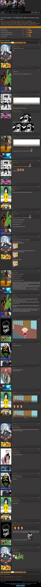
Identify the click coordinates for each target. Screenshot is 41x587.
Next (24, 42)
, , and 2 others (24, 267)
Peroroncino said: (16, 238)
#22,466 (39, 186)
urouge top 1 (25, 24)
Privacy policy (34, 581)
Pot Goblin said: (16, 188)
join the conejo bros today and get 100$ (30, 22)
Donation (7, 12)
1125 (15, 42)
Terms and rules (29, 581)
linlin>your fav (8, 23)
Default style (3, 581)
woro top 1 (36, 24)
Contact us (24, 581)
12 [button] (23, 32)
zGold (6, 86)
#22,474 (39, 392)
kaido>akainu (3, 23)
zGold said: (15, 272)
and (19, 133)
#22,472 (39, 343)
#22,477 (39, 473)
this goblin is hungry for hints (11, 24)
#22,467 (39, 211)
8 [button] (23, 36)
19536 (22, 42)
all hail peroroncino (13, 21)
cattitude (23, 21)
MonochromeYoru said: (17, 394)
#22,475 (39, 423)
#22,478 (39, 497)
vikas (6, 152)
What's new (13, 12)
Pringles (6, 359)
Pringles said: (16, 425)
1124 (12, 42)
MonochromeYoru (6, 335)
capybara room (19, 21)
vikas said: (15, 162)
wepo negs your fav (31, 24)
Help (38, 581)
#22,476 (39, 448)
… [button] (5, 42)
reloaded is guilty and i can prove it (35, 23)
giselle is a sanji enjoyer (16, 22)
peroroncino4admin (13, 23)
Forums (2, 12)
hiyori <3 (22, 22)
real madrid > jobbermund (25, 23)
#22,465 (39, 160)
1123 (10, 42)
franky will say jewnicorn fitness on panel (6, 22)
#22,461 (39, 44)
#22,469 (39, 270)
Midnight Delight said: (17, 475)
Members (19, 12)
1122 (7, 42)
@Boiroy (14, 107)
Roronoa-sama (6, 110)
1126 (17, 42)
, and (23, 67)
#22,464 (39, 136)
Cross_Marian (6, 384)
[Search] (39, 12)
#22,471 (39, 319)
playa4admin (19, 23)
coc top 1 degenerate (29, 21)
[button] (9, 12)
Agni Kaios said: (16, 96)
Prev (2, 42)
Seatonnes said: (16, 46)
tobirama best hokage (19, 24)
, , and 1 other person (25, 389)
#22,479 (39, 522)
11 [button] (23, 30)
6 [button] (23, 34)
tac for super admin (3, 24)
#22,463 (39, 94)
